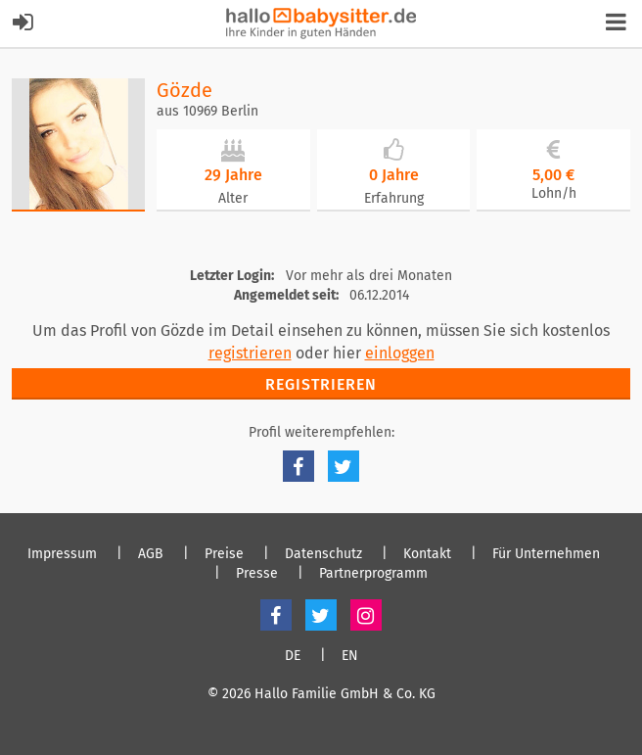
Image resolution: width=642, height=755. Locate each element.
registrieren (250, 353)
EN (350, 656)
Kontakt (427, 554)
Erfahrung (394, 198)
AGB (150, 554)
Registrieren (321, 384)
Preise (224, 554)
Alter (233, 198)
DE (292, 656)
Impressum (62, 554)
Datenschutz (323, 554)
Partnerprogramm (373, 574)
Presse (257, 574)
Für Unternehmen (546, 554)
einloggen (400, 353)
